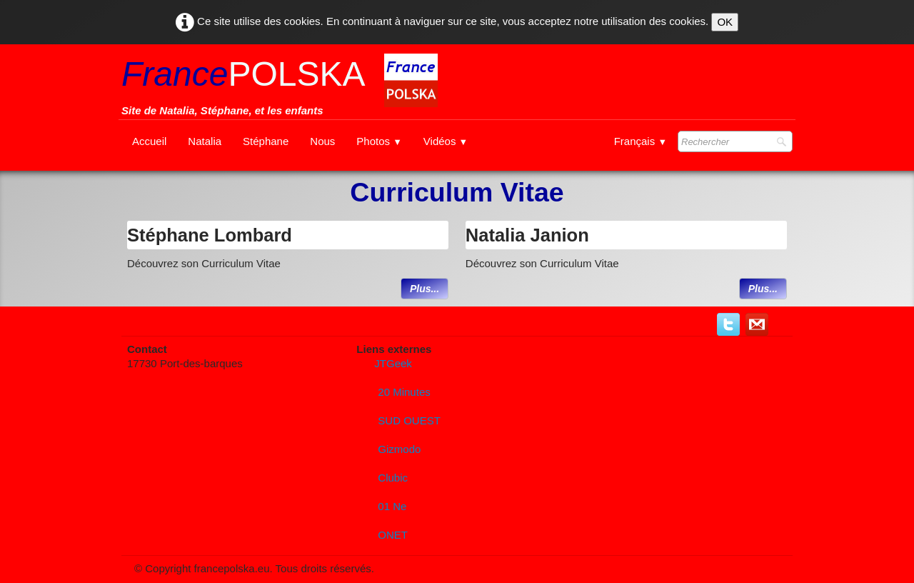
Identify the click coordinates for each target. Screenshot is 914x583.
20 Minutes (404, 392)
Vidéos (445, 141)
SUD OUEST (409, 420)
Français (640, 141)
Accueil (149, 141)
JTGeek (393, 363)
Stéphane (265, 141)
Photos (379, 141)
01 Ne (392, 506)
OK (725, 22)
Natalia (204, 141)
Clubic (393, 478)
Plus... (424, 288)
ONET (393, 535)
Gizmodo (399, 449)
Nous (322, 141)
